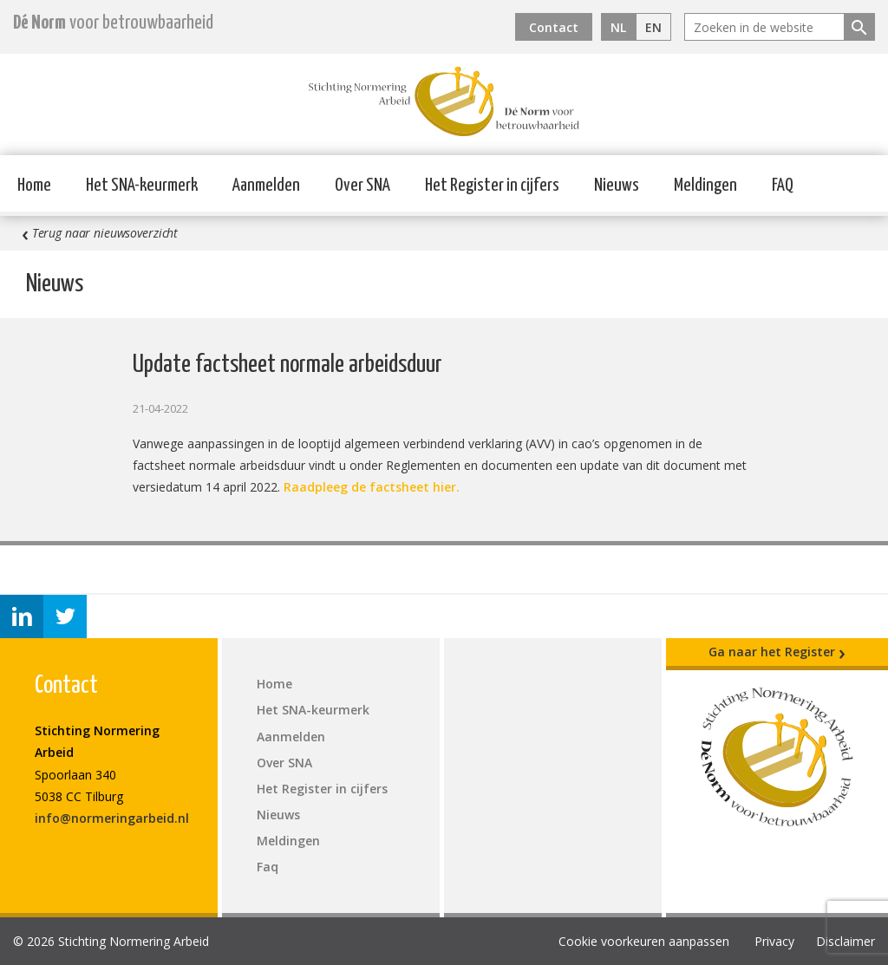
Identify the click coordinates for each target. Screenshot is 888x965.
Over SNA (362, 185)
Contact (553, 27)
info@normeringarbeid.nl (112, 818)
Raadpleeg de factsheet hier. (372, 487)
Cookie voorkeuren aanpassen (643, 941)
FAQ (782, 185)
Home (34, 185)
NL (618, 27)
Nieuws (616, 185)
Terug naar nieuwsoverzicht (100, 233)
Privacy (774, 941)
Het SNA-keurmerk (142, 185)
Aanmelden (266, 185)
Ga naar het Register (777, 652)
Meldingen (705, 185)
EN (653, 27)
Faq (267, 866)
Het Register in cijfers (492, 185)
